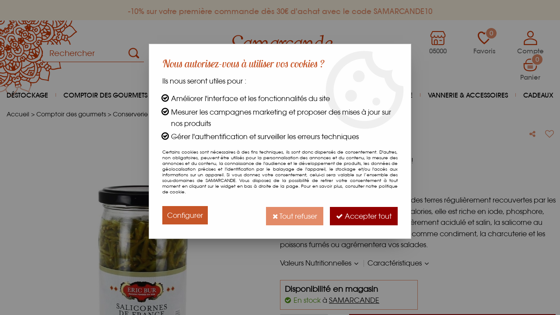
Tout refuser (292, 215)
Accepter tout (363, 215)
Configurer (185, 215)
